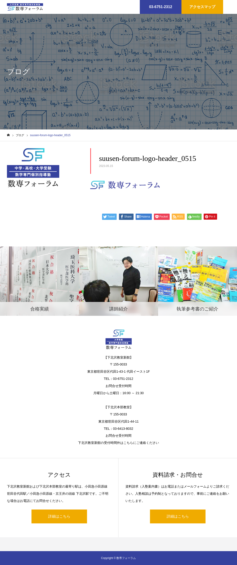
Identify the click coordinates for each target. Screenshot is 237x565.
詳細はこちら (59, 516)
